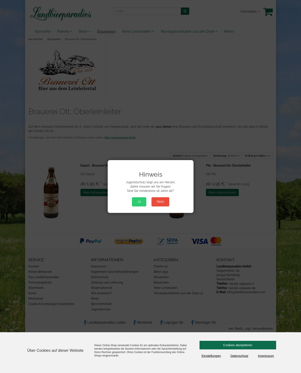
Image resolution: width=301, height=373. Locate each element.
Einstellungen (211, 356)
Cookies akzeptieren (237, 345)
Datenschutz (239, 356)
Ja (139, 202)
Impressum (266, 356)
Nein (160, 202)
